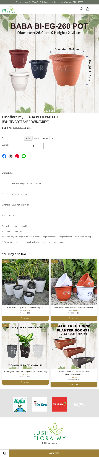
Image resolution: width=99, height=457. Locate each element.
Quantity (5, 145)
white (28, 138)
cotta (36, 138)
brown (45, 138)
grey (53, 138)
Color (4, 138)
